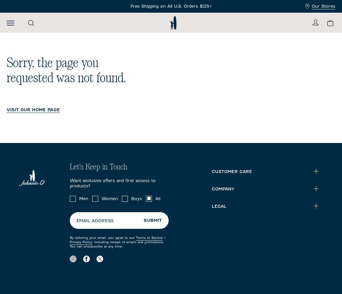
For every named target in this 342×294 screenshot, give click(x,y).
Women (110, 198)
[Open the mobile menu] (10, 22)
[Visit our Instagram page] (73, 258)
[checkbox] (73, 199)
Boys (136, 198)
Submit (153, 220)
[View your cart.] (330, 23)
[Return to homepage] (173, 22)
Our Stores (320, 6)
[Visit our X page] (100, 258)
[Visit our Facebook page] (86, 258)
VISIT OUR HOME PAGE (33, 109)
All (157, 198)
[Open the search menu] (31, 22)
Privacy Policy (81, 242)
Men (83, 198)
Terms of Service (149, 238)
